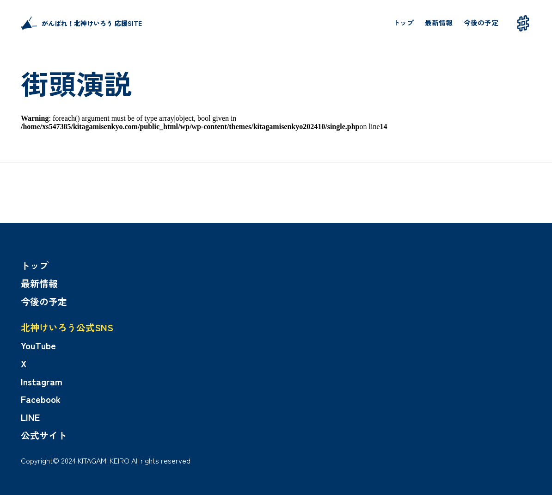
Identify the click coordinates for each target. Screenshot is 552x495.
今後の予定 (481, 22)
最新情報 (439, 22)
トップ (403, 22)
